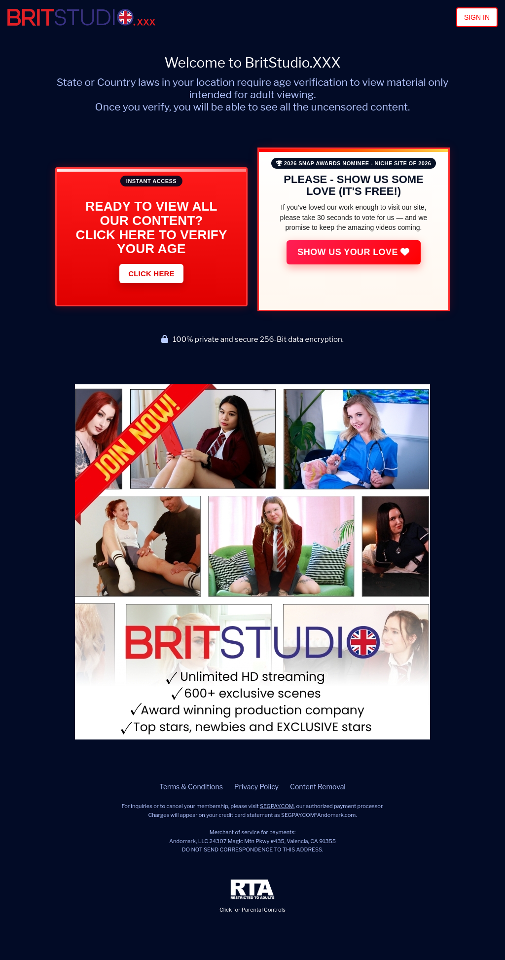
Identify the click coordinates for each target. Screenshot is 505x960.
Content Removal (318, 786)
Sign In (477, 17)
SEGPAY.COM (277, 806)
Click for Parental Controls (252, 896)
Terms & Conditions (190, 786)
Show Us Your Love (353, 252)
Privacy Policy (256, 786)
